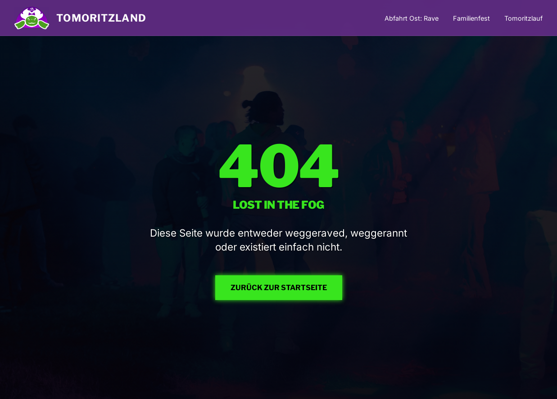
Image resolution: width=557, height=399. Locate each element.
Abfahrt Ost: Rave (412, 18)
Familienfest (471, 18)
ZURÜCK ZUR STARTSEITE (279, 287)
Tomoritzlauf (523, 18)
